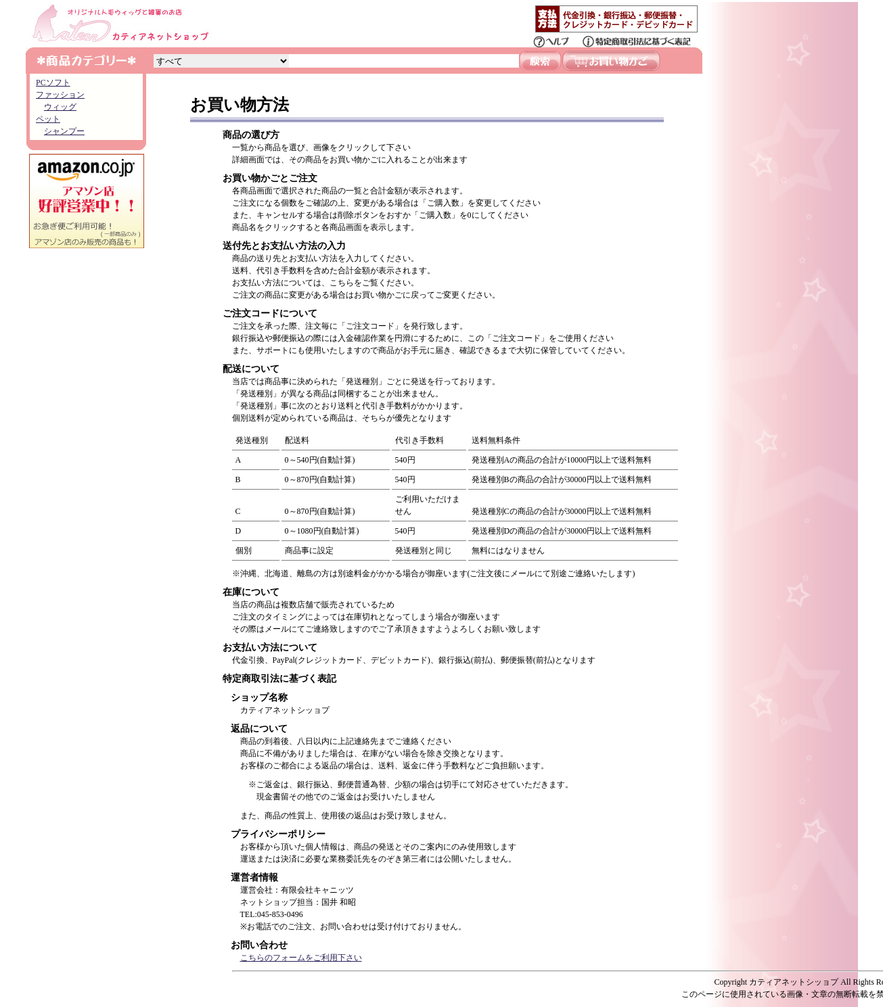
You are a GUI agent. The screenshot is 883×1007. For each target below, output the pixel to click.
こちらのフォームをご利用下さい (301, 957)
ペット (48, 119)
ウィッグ (60, 107)
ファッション (60, 94)
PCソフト (53, 82)
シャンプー (64, 131)
